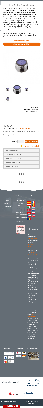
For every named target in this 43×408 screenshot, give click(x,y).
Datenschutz (35, 401)
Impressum (30, 403)
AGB (27, 401)
